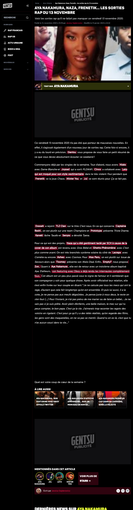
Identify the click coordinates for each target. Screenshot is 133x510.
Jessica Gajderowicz (74, 23)
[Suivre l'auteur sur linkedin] (127, 491)
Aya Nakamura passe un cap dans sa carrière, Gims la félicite (112, 401)
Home (37, 3)
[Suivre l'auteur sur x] (118, 491)
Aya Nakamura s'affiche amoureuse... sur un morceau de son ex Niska (81, 401)
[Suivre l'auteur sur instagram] (123, 491)
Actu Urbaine (47, 3)
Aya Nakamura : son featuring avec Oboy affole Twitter (47, 401)
